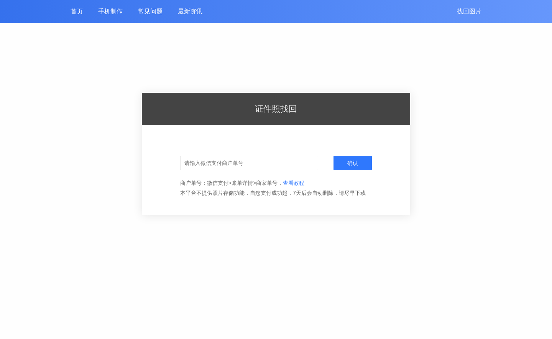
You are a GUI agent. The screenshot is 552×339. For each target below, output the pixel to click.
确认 (352, 163)
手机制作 (110, 11)
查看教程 (293, 183)
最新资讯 (190, 11)
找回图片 (469, 11)
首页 (77, 11)
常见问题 (150, 11)
